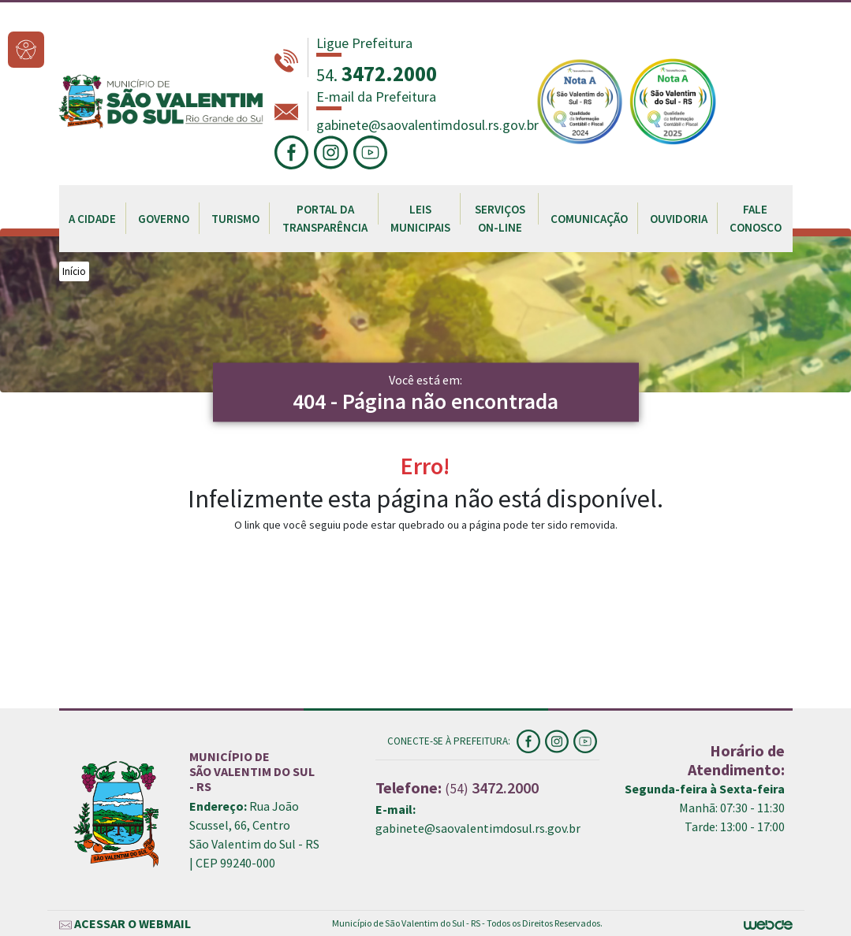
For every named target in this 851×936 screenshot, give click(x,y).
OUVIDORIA (678, 218)
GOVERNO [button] (163, 218)
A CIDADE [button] (92, 218)
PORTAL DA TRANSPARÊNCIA (325, 218)
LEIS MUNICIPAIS (420, 218)
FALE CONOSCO (756, 218)
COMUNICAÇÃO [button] (589, 218)
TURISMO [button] (235, 218)
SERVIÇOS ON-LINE (500, 218)
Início (74, 271)
